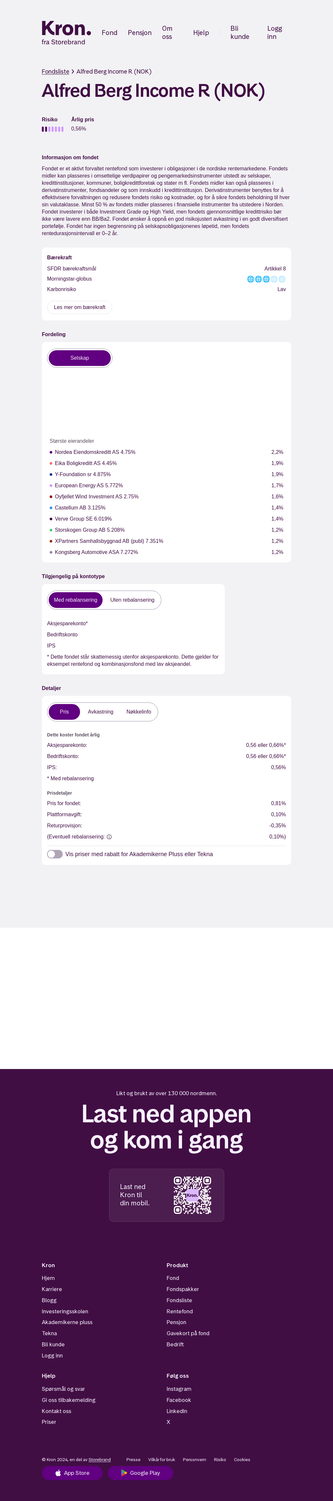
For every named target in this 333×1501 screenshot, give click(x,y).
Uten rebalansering (132, 615)
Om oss (167, 32)
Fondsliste (55, 71)
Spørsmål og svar (63, 1388)
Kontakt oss (56, 1411)
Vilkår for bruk (161, 1459)
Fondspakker (183, 1289)
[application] (103, 404)
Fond (109, 32)
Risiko (220, 1459)
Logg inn (274, 32)
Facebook (179, 1400)
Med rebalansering (75, 615)
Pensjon (140, 32)
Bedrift (175, 1344)
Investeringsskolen (65, 1311)
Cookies (242, 1459)
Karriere (52, 1289)
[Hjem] (66, 32)
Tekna (49, 1333)
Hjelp (201, 32)
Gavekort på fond (188, 1333)
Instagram (179, 1388)
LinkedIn (177, 1411)
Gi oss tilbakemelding (68, 1400)
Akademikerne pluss (67, 1322)
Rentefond (180, 1311)
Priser (49, 1422)
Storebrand (100, 1459)
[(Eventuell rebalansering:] (109, 847)
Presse (133, 1459)
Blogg (49, 1300)
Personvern (194, 1459)
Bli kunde (239, 32)
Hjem (48, 1278)
